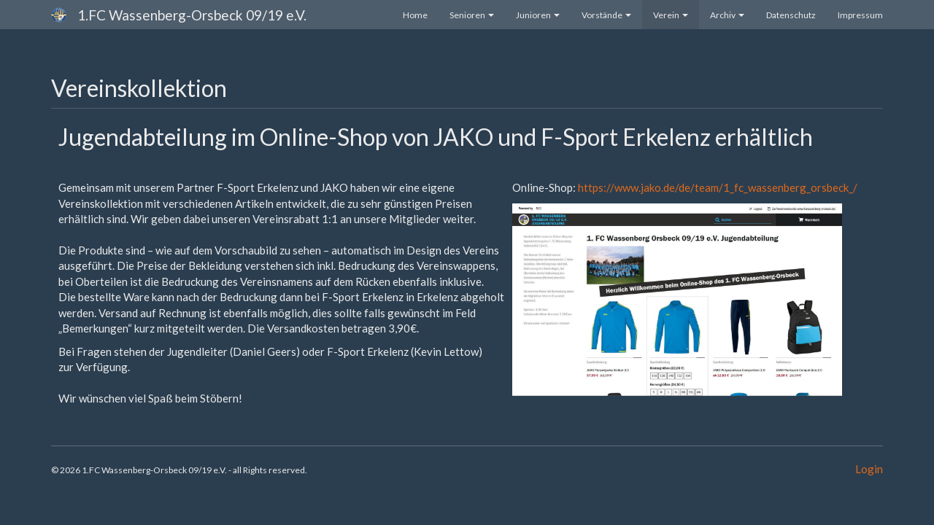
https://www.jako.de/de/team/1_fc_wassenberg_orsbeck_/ (717, 187)
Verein (670, 14)
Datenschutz (791, 14)
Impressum (860, 14)
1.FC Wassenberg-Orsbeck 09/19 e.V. (191, 15)
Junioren (538, 14)
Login (869, 468)
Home (415, 14)
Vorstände (606, 14)
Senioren (471, 14)
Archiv (727, 14)
